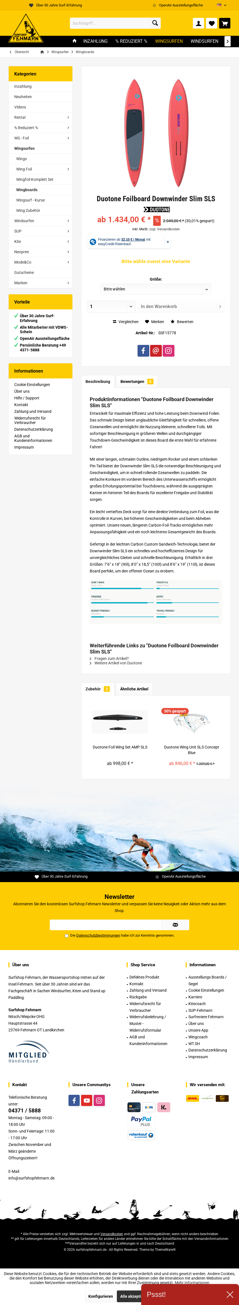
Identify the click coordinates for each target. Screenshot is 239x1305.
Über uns (22, 391)
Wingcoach (198, 1037)
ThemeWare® (165, 1250)
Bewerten (182, 321)
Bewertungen (136, 381)
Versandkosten (111, 1234)
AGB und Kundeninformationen (33, 438)
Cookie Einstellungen (32, 384)
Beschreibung (98, 381)
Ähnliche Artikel (134, 689)
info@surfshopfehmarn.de (31, 1178)
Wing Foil (24, 169)
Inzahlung (23, 86)
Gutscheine (24, 272)
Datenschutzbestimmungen (98, 935)
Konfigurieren (100, 1296)
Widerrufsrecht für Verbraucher (30, 420)
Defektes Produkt (144, 977)
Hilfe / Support (26, 398)
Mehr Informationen (192, 1282)
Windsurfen (24, 221)
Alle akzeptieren (134, 1296)
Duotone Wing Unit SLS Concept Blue (191, 750)
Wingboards (26, 190)
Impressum (24, 447)
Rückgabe (138, 997)
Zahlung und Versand (32, 411)
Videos (20, 107)
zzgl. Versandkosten (164, 229)
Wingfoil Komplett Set (34, 179)
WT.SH (194, 1043)
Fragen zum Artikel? (109, 658)
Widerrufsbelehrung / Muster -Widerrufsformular (147, 1023)
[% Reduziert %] (131, 41)
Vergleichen (126, 321)
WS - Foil (21, 138)
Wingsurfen (24, 148)
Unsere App (198, 1030)
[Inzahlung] (95, 41)
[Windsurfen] (204, 41)
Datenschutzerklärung (33, 429)
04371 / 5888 (24, 1110)
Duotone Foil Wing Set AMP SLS (120, 747)
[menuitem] (225, 23)
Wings (21, 159)
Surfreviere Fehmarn (206, 1017)
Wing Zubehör (28, 210)
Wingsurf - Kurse (30, 200)
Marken (20, 283)
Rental (19, 117)
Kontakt (21, 404)
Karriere (195, 997)
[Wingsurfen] (169, 41)
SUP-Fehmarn (200, 1010)
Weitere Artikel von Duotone (116, 663)
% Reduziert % (26, 127)
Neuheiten (23, 96)
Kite (17, 241)
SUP (18, 231)
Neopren (21, 252)
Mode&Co (22, 262)
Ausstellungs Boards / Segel (207, 980)
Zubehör (98, 689)
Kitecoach (197, 1003)
